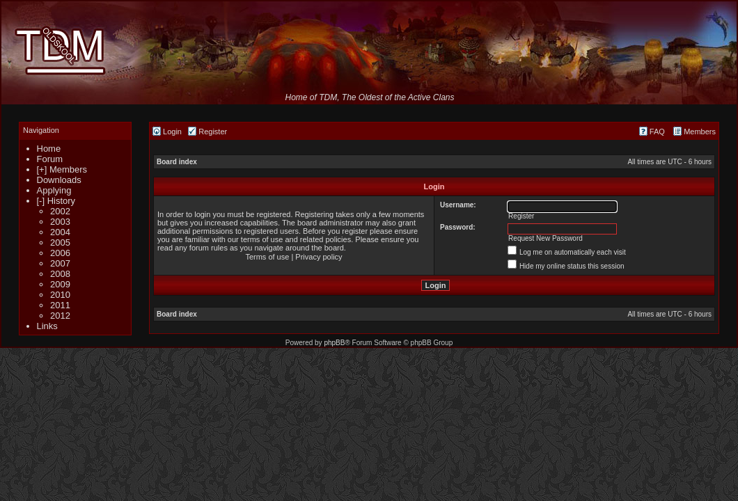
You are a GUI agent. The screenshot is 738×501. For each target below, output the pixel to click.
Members (694, 131)
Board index (177, 162)
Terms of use (267, 257)
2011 (60, 305)
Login (167, 131)
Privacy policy (318, 257)
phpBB (334, 343)
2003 (60, 221)
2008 (60, 274)
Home (49, 148)
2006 (60, 253)
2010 (60, 294)
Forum (50, 159)
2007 (60, 263)
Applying (54, 190)
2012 (60, 315)
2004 (60, 232)
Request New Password (545, 238)
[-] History (56, 201)
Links (47, 326)
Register (207, 131)
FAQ (652, 131)
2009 (60, 284)
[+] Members (62, 169)
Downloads (59, 180)
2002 (60, 211)
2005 (60, 242)
